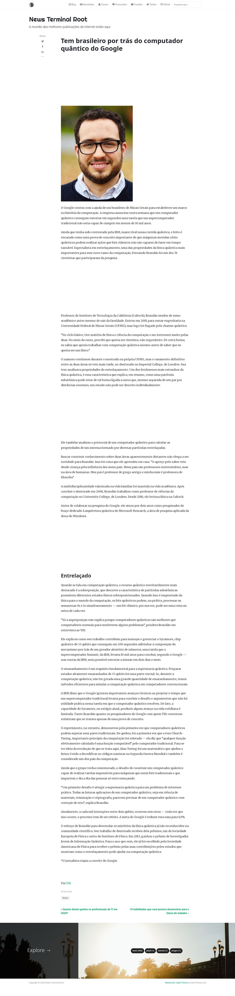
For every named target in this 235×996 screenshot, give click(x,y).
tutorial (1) (163, 950)
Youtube (136, 4)
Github (165, 4)
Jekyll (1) (150, 950)
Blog (72, 4)
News (65, 898)
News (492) (137, 950)
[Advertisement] (125, 79)
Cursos (103, 4)
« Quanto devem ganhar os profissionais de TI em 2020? (89, 911)
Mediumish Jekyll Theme (176, 982)
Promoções (119, 4)
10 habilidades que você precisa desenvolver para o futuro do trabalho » (159, 911)
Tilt (68, 883)
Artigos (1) (176, 950)
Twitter (152, 4)
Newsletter (87, 4)
